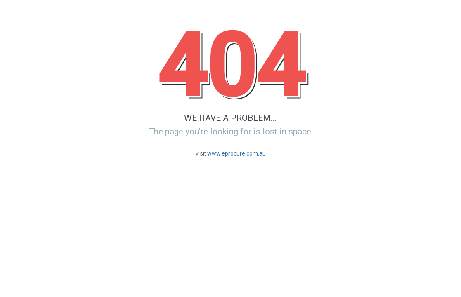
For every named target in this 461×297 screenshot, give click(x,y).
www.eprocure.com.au (236, 153)
